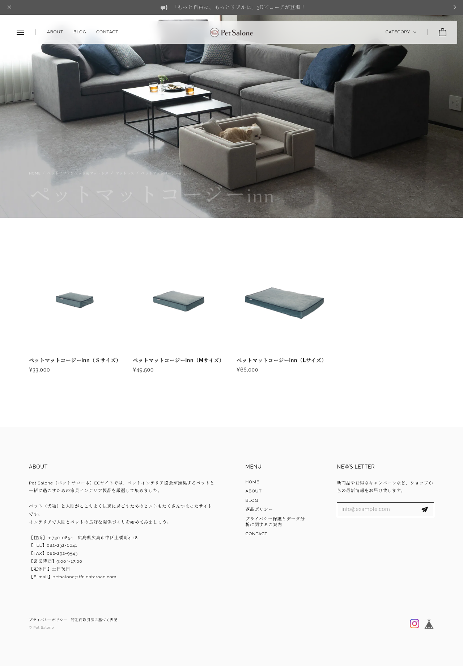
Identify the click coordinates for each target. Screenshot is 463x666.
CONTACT (107, 31)
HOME (252, 481)
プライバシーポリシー (48, 620)
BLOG (79, 31)
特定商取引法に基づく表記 (94, 620)
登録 (425, 510)
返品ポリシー (259, 509)
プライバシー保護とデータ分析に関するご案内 (275, 521)
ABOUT (55, 31)
